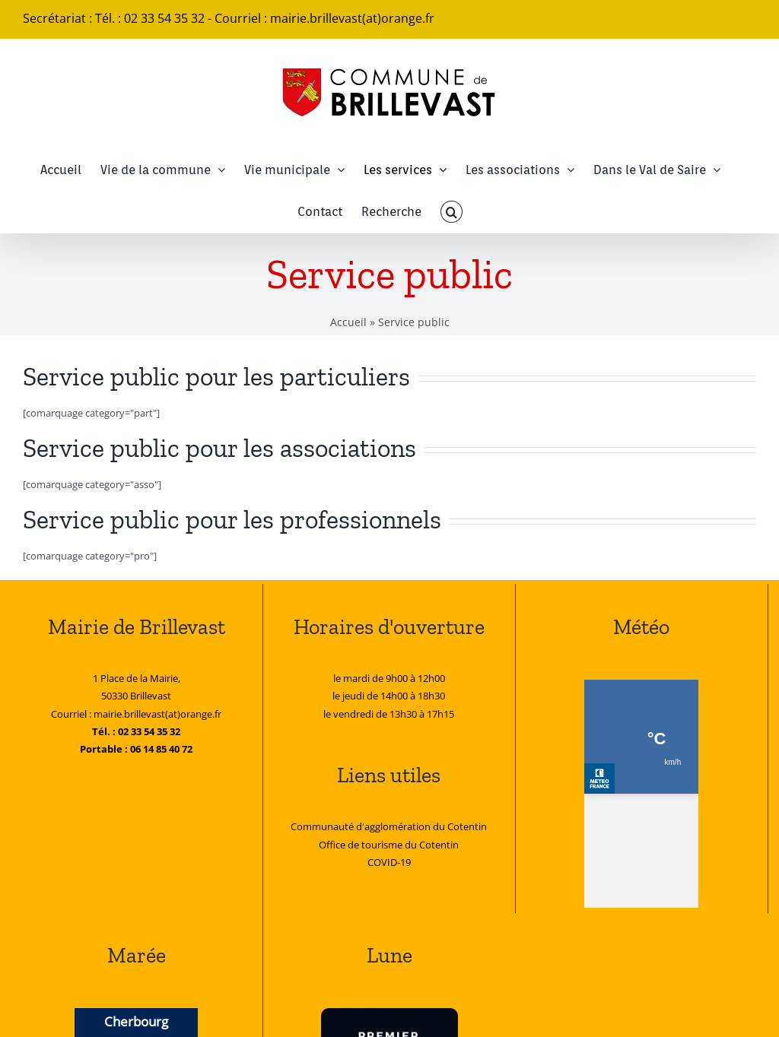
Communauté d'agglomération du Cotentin (389, 826)
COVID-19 (389, 862)
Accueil (348, 322)
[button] (451, 212)
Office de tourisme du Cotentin (389, 844)
